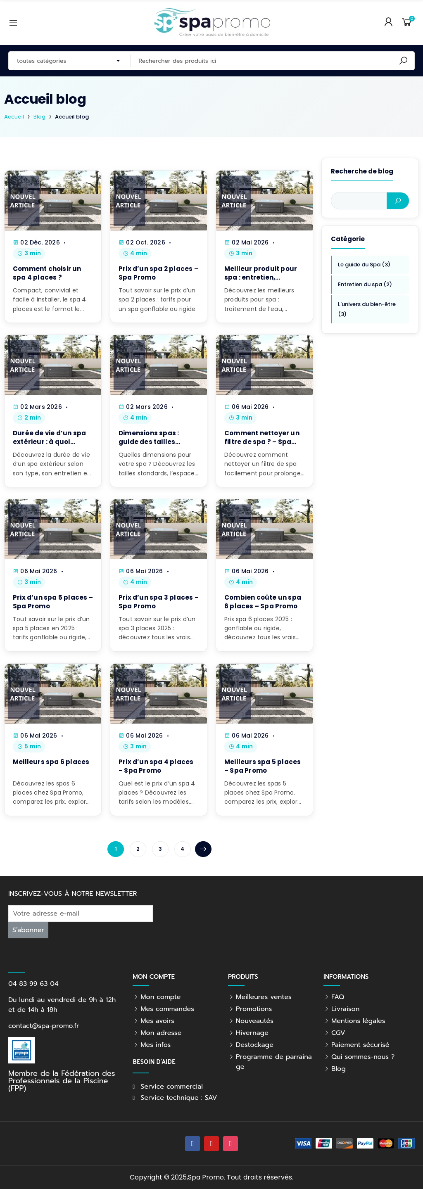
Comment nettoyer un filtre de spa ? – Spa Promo (261, 442)
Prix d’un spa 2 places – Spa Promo (158, 273)
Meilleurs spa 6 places (51, 761)
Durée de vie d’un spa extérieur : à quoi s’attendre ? (49, 442)
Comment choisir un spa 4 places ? (47, 273)
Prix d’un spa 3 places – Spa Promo (159, 601)
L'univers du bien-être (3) (367, 309)
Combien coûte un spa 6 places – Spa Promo (262, 601)
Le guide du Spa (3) (364, 264)
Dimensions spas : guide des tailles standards (149, 442)
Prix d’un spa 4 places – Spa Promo (156, 766)
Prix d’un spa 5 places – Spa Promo (53, 601)
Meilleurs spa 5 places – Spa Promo (262, 766)
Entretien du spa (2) (365, 284)
